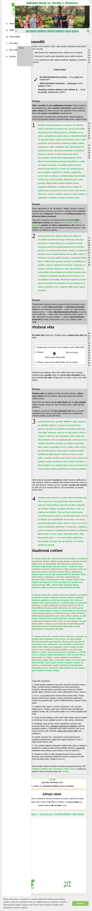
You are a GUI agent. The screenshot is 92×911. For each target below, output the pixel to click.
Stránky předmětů (54, 26)
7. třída (38, 54)
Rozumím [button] (80, 903)
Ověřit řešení (77, 68)
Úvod (38, 46)
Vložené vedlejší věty (59, 767)
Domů (40, 26)
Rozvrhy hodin (63, 26)
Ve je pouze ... (71, 75)
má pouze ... (70, 81)
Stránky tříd (46, 26)
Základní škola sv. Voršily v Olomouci (61, 3)
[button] (28, 907)
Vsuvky (82, 769)
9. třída (38, 62)
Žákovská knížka (72, 26)
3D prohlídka (60, 29)
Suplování (80, 26)
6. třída (38, 50)
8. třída (38, 58)
